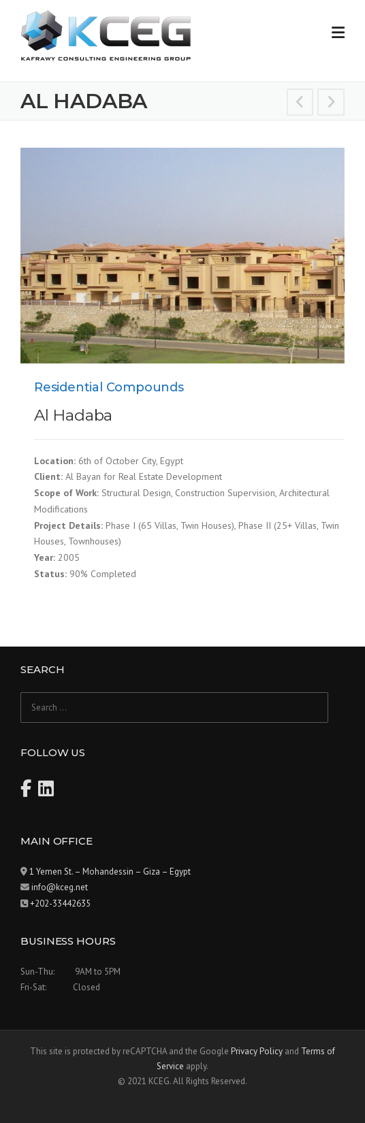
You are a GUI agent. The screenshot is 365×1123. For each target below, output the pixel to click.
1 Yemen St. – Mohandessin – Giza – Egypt (110, 871)
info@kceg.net (59, 887)
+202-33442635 (60, 903)
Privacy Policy (257, 1051)
